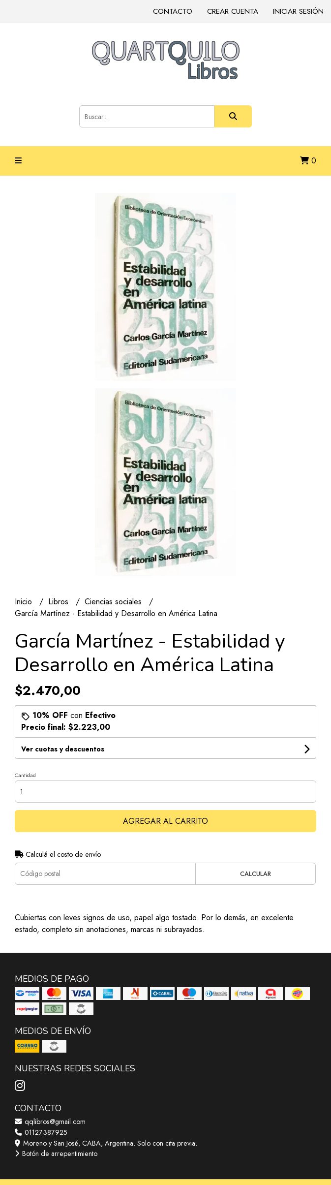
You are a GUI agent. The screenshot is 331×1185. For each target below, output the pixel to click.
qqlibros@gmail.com (50, 1121)
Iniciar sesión (298, 11)
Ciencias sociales (114, 601)
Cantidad (25, 775)
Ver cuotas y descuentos (62, 749)
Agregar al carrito (165, 821)
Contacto (172, 11)
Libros (59, 601)
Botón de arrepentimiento (56, 1153)
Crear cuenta (232, 11)
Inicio (24, 601)
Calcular (255, 873)
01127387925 (41, 1132)
